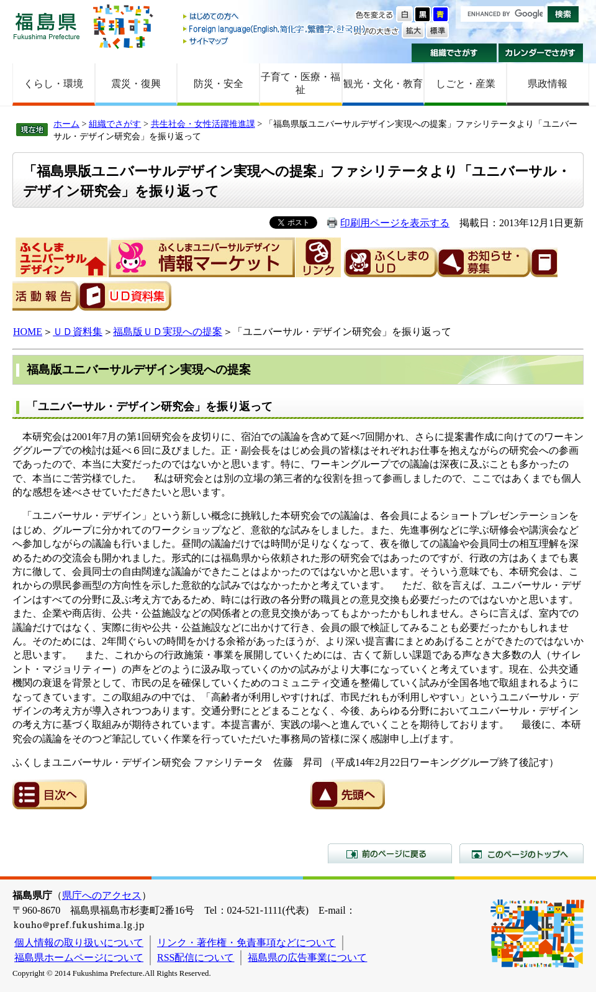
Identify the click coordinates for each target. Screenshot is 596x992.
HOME (27, 331)
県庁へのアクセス (102, 895)
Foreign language (275, 29)
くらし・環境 (53, 83)
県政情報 (547, 83)
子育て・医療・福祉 (300, 83)
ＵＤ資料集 (77, 331)
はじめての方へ (275, 17)
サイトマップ (275, 41)
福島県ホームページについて (78, 957)
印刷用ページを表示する (394, 223)
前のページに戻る (390, 853)
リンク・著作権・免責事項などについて (246, 942)
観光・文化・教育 (383, 83)
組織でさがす (454, 53)
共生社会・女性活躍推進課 (203, 124)
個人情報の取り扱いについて (78, 942)
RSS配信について (195, 957)
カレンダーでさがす (541, 53)
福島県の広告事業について (307, 957)
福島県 (46, 25)
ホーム (66, 124)
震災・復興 (136, 83)
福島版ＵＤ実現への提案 (168, 331)
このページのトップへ (521, 853)
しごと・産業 (465, 83)
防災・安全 (218, 83)
